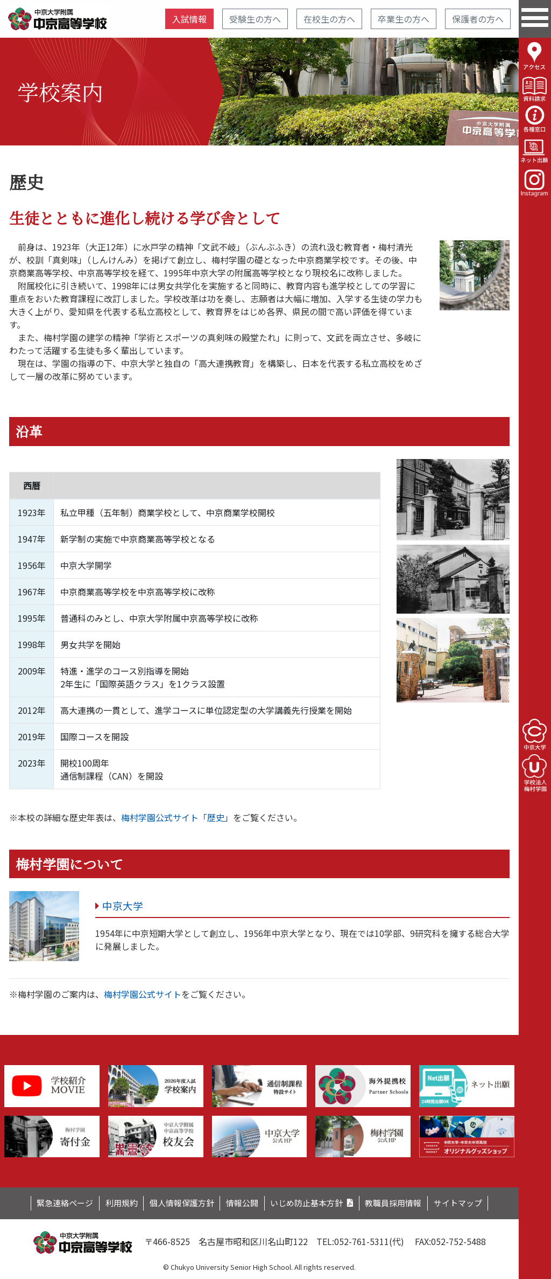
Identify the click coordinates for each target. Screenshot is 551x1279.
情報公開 (241, 1202)
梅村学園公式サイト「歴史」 (177, 817)
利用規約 (111, 1202)
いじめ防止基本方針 (310, 1202)
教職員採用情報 (403, 1202)
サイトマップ (473, 1202)
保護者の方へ (478, 18)
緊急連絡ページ (50, 1202)
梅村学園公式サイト (142, 994)
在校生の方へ (329, 18)
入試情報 (189, 18)
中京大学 (123, 906)
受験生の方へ (255, 18)
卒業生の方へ (403, 18)
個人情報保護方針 (176, 1202)
